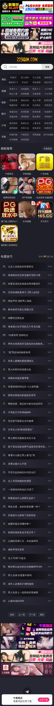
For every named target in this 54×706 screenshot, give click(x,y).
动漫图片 (48, 111)
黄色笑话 (37, 128)
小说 (3, 125)
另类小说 (25, 128)
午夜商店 (25, 134)
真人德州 (25, 77)
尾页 (42, 614)
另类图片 (48, 116)
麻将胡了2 (13, 82)
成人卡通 (37, 100)
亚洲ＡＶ (13, 88)
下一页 (32, 614)
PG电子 (13, 77)
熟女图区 (37, 116)
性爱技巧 (48, 128)
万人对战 (37, 77)
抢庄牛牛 (48, 82)
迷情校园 (13, 128)
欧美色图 (37, 111)
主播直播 (37, 93)
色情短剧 (25, 139)
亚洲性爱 (13, 100)
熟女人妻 (13, 93)
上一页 (22, 614)
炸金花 (25, 82)
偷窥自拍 (13, 111)
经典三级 (25, 105)
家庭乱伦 (25, 123)
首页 (12, 614)
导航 (3, 136)
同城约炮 (13, 134)
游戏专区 (48, 77)
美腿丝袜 (13, 116)
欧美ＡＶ (37, 88)
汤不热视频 (48, 134)
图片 (3, 113)
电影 (3, 102)
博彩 (3, 79)
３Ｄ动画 (48, 88)
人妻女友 (37, 123)
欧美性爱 (48, 100)
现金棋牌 (37, 82)
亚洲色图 (25, 111)
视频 (3, 90)
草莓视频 (37, 134)
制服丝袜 (13, 105)
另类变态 (48, 105)
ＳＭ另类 (48, 93)
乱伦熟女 (37, 105)
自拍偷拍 (25, 88)
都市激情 (13, 123)
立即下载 (44, 699)
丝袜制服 (25, 93)
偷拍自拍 (25, 100)
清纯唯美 (25, 116)
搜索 (47, 66)
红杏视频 (13, 139)
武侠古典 (48, 123)
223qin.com (27, 59)
